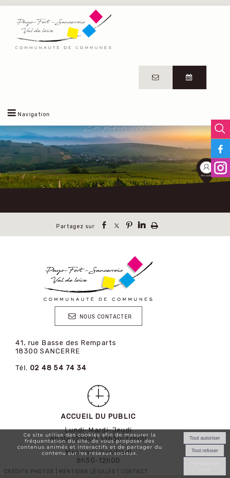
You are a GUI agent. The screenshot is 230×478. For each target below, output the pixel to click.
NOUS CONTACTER (106, 317)
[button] (220, 129)
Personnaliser (205, 466)
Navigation (34, 114)
